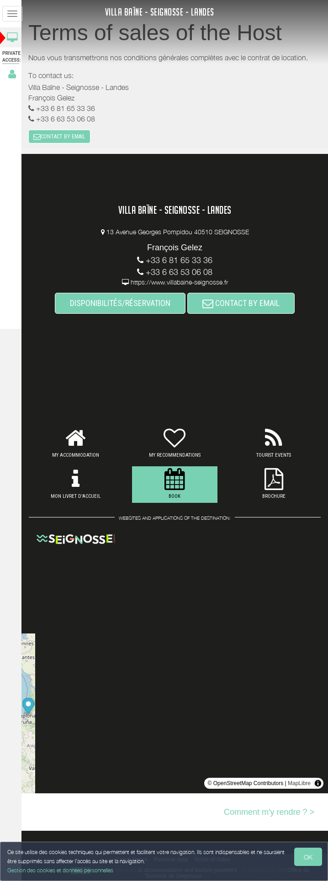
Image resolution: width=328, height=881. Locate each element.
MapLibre (299, 783)
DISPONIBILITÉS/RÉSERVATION (121, 303)
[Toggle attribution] (317, 783)
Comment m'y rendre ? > (269, 812)
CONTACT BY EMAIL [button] (62, 137)
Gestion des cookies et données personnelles (60, 870)
